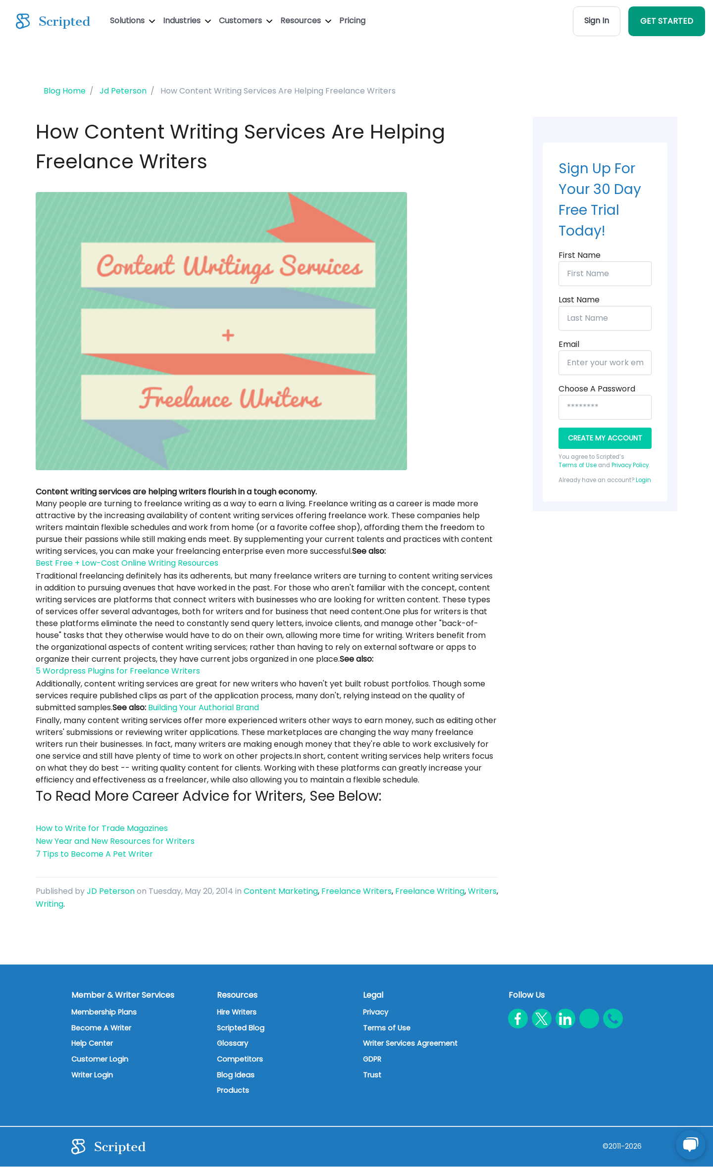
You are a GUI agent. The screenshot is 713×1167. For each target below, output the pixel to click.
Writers (482, 891)
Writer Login (92, 1075)
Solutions (132, 20)
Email (569, 344)
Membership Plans (104, 1012)
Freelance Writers (356, 891)
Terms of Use (578, 465)
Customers (245, 20)
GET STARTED (666, 21)
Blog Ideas (236, 1075)
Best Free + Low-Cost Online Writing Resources (127, 563)
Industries (187, 20)
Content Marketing (281, 891)
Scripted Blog (240, 1028)
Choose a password (597, 388)
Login (643, 480)
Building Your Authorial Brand (203, 707)
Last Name (579, 299)
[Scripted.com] (53, 21)
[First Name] (605, 273)
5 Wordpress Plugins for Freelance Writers (118, 671)
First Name (580, 255)
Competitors (240, 1059)
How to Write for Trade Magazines (102, 828)
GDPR (372, 1059)
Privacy (375, 1012)
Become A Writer (101, 1028)
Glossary (232, 1043)
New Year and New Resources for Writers (115, 841)
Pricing (352, 20)
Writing (49, 904)
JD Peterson (111, 891)
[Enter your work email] (605, 362)
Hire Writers (236, 1012)
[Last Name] (605, 318)
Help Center (92, 1043)
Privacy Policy (630, 465)
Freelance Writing (429, 891)
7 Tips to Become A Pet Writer (94, 854)
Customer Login (99, 1059)
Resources (305, 20)
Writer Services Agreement (410, 1043)
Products (233, 1090)
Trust (372, 1075)
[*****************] (605, 407)
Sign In (596, 20)
